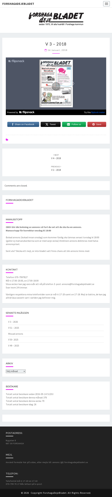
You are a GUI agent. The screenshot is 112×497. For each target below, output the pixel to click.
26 (35, 404)
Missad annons (15, 333)
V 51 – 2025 (13, 327)
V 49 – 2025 (13, 345)
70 (43, 400)
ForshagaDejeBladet (18, 4)
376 (45, 397)
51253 (50, 394)
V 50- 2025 (13, 339)
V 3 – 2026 (13, 321)
